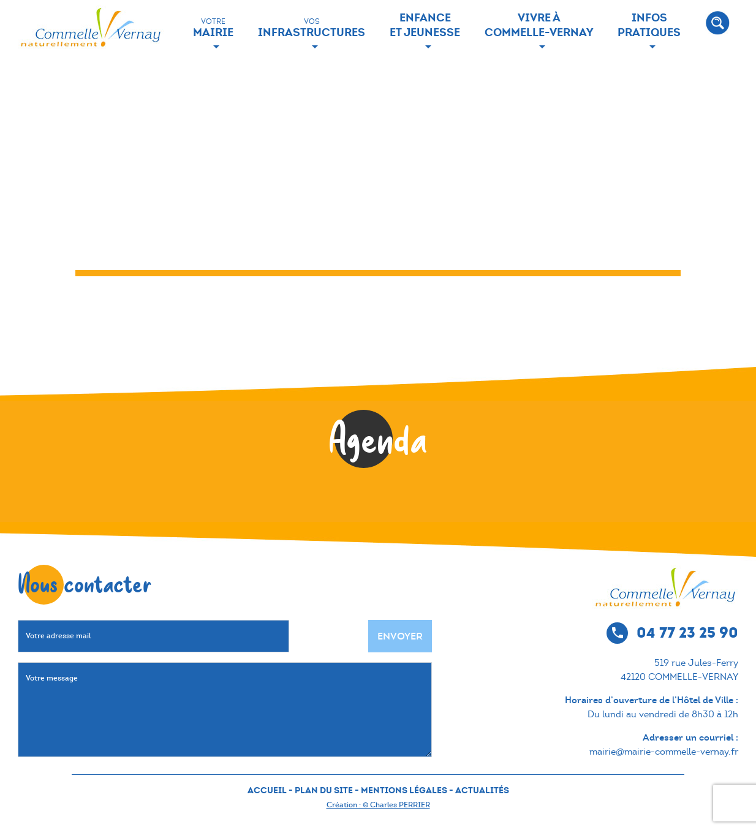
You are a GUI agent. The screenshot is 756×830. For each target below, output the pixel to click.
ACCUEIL (267, 790)
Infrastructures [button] (311, 28)
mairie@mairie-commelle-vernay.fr (663, 751)
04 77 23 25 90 (687, 632)
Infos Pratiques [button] (649, 24)
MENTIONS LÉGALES (404, 790)
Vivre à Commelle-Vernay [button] (539, 24)
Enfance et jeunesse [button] (425, 24)
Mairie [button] (213, 28)
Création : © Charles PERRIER (378, 805)
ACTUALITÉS (482, 790)
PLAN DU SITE (324, 790)
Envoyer (400, 636)
